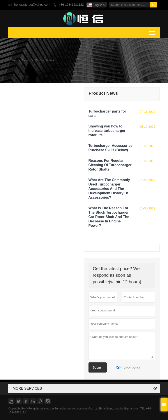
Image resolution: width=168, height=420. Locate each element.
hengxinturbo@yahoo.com (32, 4)
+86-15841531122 (71, 4)
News (26, 60)
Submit (98, 367)
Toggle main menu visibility (152, 32)
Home (12, 60)
